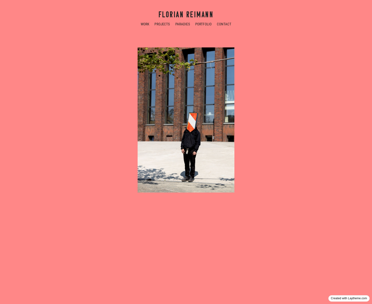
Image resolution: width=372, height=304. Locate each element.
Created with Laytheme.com (349, 298)
